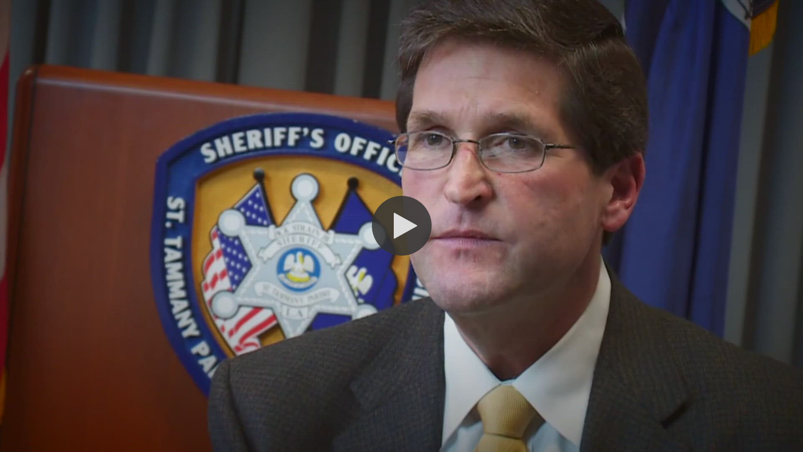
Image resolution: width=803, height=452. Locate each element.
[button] (402, 226)
